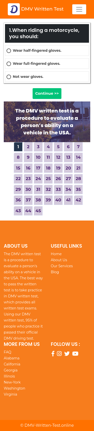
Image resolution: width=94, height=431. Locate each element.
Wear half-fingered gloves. (37, 50)
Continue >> (47, 93)
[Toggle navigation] (79, 9)
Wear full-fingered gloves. (36, 63)
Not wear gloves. (28, 76)
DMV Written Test (36, 9)
